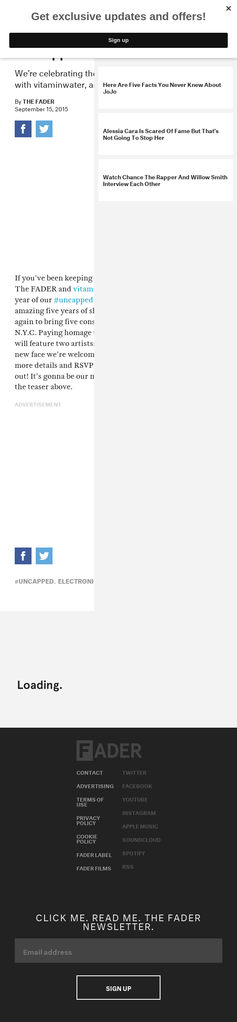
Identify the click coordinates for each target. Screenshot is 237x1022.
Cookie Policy (86, 838)
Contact (89, 772)
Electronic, (79, 580)
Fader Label (94, 854)
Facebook (137, 785)
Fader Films (93, 867)
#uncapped (73, 300)
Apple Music (140, 825)
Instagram (139, 812)
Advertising (95, 785)
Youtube (135, 798)
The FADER (38, 100)
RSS (128, 866)
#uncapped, (35, 580)
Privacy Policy (88, 819)
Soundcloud (141, 839)
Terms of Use (90, 801)
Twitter (134, 772)
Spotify (133, 852)
